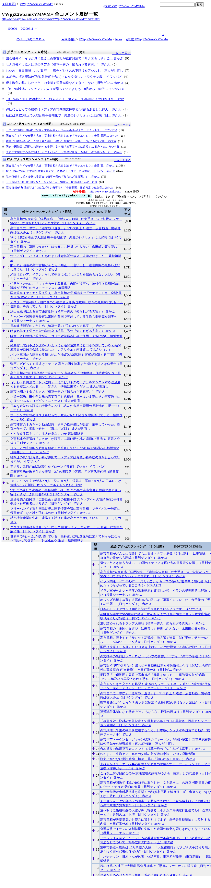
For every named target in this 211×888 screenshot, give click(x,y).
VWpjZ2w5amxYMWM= (36, 4)
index (118, 39)
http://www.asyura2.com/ (105, 191)
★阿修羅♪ (9, 4)
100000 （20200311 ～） (23, 28)
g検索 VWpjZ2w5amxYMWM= (124, 6)
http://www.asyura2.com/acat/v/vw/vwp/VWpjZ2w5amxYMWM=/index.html (51, 19)
